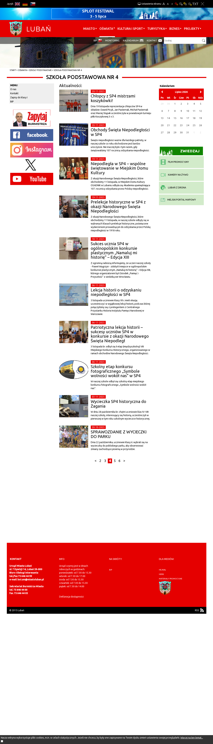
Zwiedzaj (180, 152)
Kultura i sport (130, 28)
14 (168, 118)
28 (168, 132)
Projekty (191, 28)
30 (181, 132)
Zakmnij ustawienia (202, 4)
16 (181, 118)
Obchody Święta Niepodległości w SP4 (120, 132)
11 (194, 111)
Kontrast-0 (181, 4)
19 (200, 118)
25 (194, 125)
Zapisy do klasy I (18, 97)
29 (175, 132)
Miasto (89, 28)
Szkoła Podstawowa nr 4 (68, 70)
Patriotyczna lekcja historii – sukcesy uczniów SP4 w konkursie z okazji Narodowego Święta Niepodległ (120, 334)
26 (200, 125)
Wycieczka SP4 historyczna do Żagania (118, 403)
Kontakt (152, 40)
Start (13, 70)
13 (162, 118)
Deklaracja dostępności (71, 596)
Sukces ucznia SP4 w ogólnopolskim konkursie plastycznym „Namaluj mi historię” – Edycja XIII (114, 250)
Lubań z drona (173, 187)
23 (181, 125)
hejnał (162, 570)
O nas (13, 89)
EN (17, 4)
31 (187, 132)
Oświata (106, 28)
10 (187, 111)
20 (162, 125)
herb (161, 574)
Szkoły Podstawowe (40, 70)
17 (187, 118)
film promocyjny (175, 162)
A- (172, 4)
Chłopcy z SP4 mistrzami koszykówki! (113, 98)
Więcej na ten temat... (191, 737)
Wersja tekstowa (195, 4)
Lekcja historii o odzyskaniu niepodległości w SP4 (116, 292)
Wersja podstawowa (176, 4)
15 (175, 118)
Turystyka (156, 28)
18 (194, 118)
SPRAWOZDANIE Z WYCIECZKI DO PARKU (118, 434)
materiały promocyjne (170, 579)
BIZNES (174, 28)
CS (33, 4)
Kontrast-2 (190, 4)
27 (162, 132)
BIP (95, 40)
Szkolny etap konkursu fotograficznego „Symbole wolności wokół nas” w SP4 (116, 371)
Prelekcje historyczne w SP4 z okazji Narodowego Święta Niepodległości (118, 206)
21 (168, 125)
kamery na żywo (174, 174)
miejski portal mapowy (178, 199)
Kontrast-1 (185, 4)
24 (187, 125)
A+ (163, 4)
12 (200, 111)
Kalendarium (131, 40)
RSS (197, 610)
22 (175, 125)
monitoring (112, 40)
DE (25, 4)
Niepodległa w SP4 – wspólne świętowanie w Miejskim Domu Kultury (119, 168)
